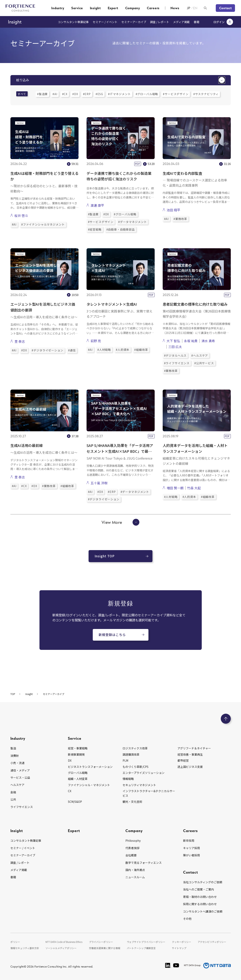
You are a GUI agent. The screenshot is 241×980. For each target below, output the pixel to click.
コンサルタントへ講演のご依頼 (202, 911)
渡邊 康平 (97, 205)
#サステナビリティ (206, 94)
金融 (13, 792)
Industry (57, 8)
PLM (125, 760)
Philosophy (133, 841)
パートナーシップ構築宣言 (141, 948)
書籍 (196, 22)
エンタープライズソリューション (143, 773)
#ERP (87, 94)
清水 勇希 (208, 340)
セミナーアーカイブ (133, 22)
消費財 (14, 756)
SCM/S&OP (75, 802)
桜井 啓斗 (21, 215)
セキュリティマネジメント (139, 785)
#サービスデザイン (176, 94)
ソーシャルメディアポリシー (61, 948)
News (174, 8)
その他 (187, 919)
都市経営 (183, 760)
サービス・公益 (20, 777)
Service (77, 8)
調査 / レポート (159, 22)
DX (70, 760)
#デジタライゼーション (47, 350)
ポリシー (15, 941)
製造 (13, 748)
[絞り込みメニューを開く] (222, 80)
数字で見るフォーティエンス (143, 863)
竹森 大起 (194, 487)
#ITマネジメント (119, 94)
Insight (95, 8)
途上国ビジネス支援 (190, 767)
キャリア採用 (191, 848)
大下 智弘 (173, 340)
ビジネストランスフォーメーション (90, 767)
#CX (65, 94)
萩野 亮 (96, 340)
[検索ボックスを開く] (205, 8)
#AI (54, 94)
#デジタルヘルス (175, 355)
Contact (225, 8)
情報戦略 (128, 779)
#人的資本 (122, 350)
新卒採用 (188, 841)
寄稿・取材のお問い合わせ (200, 897)
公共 (13, 799)
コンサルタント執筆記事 (73, 22)
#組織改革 (141, 350)
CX (69, 791)
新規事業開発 (76, 754)
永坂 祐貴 (191, 340)
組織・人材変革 (78, 779)
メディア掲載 (181, 22)
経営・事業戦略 (78, 748)
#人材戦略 (104, 350)
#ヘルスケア (199, 355)
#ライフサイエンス (177, 363)
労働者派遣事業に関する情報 (104, 948)
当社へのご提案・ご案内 (198, 889)
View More (120, 522)
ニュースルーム (135, 877)
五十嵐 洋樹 (99, 482)
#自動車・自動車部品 (120, 229)
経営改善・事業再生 (190, 754)
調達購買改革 (131, 754)
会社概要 (131, 855)
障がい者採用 (191, 855)
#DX (75, 94)
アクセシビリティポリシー (212, 941)
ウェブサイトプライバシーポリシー (146, 941)
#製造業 (42, 94)
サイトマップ (179, 948)
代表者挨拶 (132, 848)
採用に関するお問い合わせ (200, 904)
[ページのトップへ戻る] (226, 719)
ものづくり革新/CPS (135, 767)
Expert (113, 8)
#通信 (72, 350)
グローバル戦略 (78, 773)
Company (132, 8)
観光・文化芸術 (132, 802)
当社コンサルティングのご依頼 (202, 882)
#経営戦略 (95, 229)
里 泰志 (19, 341)
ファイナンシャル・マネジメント (89, 785)
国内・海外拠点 (135, 870)
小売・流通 (17, 763)
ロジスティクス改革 (135, 748)
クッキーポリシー (181, 941)
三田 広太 (175, 346)
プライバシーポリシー (101, 941)
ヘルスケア (17, 785)
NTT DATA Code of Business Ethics (63, 941)
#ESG (99, 94)
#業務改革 (180, 219)
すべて (22, 94)
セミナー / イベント (105, 22)
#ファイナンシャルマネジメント (43, 224)
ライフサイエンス (21, 807)
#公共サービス (204, 363)
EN (195, 8)
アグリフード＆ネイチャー (194, 748)
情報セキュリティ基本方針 (24, 948)
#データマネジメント (132, 222)
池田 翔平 (173, 210)
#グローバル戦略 (147, 94)
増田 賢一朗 (175, 487)
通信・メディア (20, 770)
